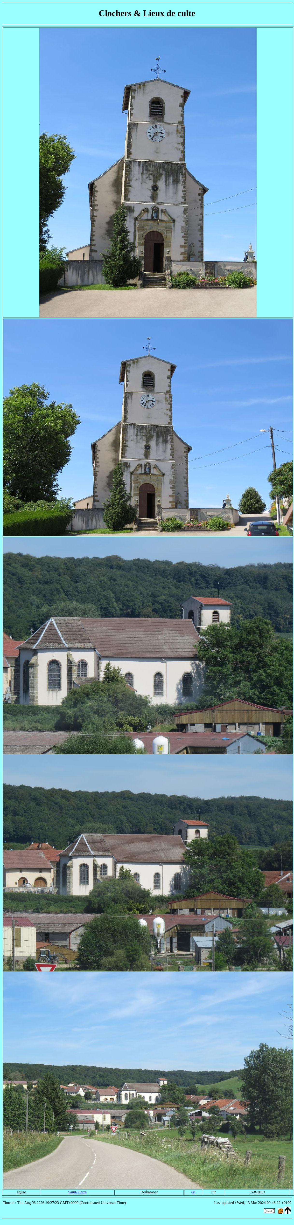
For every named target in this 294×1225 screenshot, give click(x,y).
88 (193, 1192)
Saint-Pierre (77, 1192)
